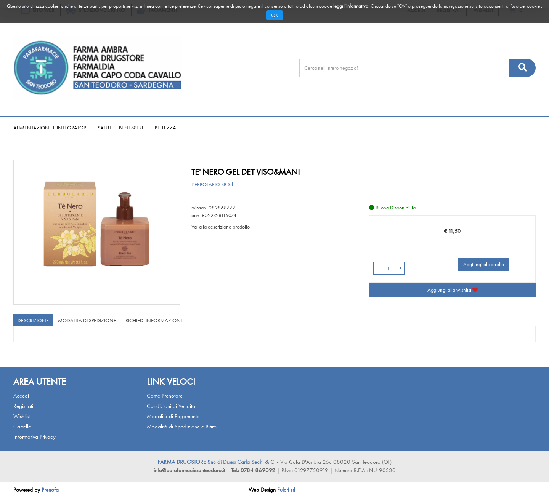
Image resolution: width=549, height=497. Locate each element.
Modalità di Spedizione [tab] (87, 320)
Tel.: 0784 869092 (254, 470)
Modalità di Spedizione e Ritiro (182, 426)
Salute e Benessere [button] (121, 127)
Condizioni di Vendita (171, 406)
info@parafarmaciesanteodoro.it (189, 470)
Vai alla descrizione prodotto (220, 226)
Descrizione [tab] (33, 320)
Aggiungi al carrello (483, 264)
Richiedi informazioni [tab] (153, 320)
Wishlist (21, 416)
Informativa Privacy (34, 437)
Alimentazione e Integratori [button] (50, 127)
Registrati (23, 406)
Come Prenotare (165, 396)
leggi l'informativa (350, 6)
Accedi (21, 396)
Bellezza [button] (165, 127)
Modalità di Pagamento (173, 416)
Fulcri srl (286, 490)
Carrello (22, 426)
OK (274, 15)
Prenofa (50, 490)
